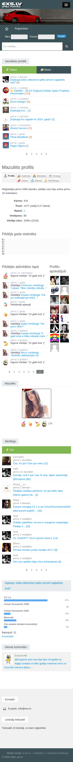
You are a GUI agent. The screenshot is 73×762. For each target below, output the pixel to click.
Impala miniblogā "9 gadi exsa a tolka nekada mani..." (29, 335)
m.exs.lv (26, 753)
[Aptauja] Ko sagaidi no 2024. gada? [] (37, 118)
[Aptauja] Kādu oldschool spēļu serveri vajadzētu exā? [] (37, 80)
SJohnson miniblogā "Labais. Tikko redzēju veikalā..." (29, 287)
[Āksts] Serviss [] (37, 127)
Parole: (42, 37)
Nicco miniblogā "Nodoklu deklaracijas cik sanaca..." (21, 355)
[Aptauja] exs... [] (37, 109)
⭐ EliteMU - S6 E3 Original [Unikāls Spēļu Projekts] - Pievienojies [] (37, 90)
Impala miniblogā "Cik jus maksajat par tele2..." (28, 296)
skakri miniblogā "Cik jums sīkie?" (27, 325)
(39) (50, 423)
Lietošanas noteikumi (57, 753)
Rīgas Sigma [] (37, 144)
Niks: (16, 37)
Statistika (38, 753)
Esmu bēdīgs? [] (37, 100)
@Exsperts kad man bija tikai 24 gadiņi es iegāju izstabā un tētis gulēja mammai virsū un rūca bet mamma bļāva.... (35, 661)
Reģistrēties (21, 28)
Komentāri (7, 636)
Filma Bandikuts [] (37, 136)
